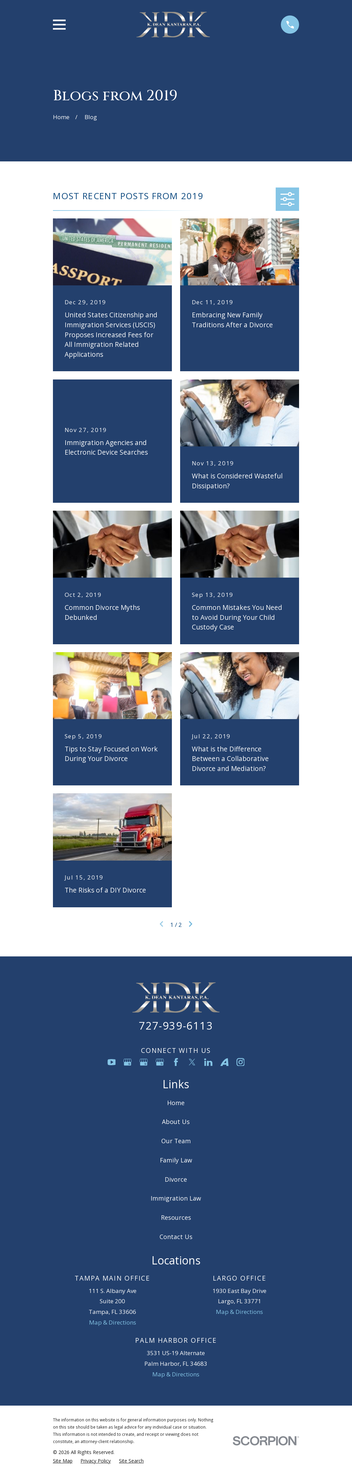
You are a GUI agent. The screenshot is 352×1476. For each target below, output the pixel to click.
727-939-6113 (176, 1025)
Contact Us (176, 1237)
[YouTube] (112, 1062)
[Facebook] (176, 1062)
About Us (176, 1121)
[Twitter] (192, 1062)
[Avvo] (224, 1062)
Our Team (176, 1141)
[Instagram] (240, 1062)
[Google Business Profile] (127, 1062)
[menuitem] (63, 1460)
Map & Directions (112, 1322)
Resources (176, 1217)
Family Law (176, 1160)
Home (176, 1103)
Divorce (176, 1179)
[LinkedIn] (208, 1062)
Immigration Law (176, 1198)
